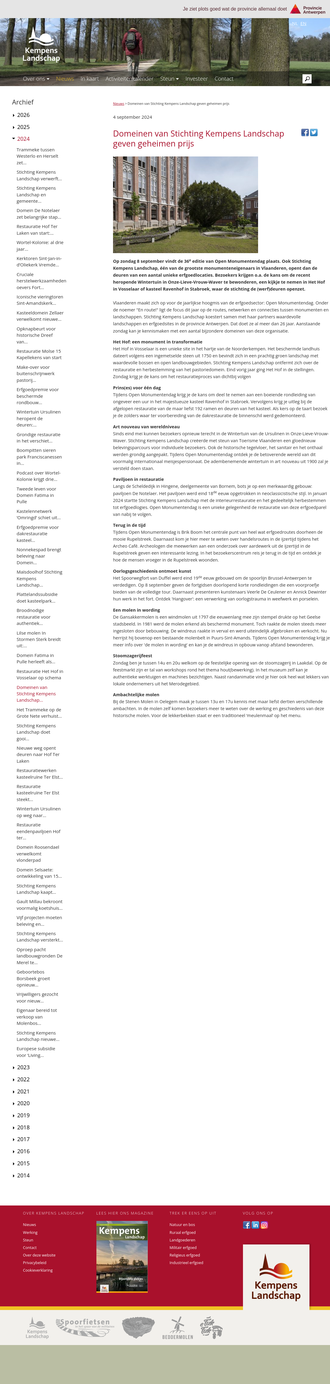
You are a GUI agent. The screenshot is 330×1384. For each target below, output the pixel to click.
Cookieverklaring (38, 1270)
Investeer (197, 78)
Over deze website (39, 1255)
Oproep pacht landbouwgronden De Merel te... (40, 955)
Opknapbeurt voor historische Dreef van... (36, 335)
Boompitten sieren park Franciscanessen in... (39, 456)
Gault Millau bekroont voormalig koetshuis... (40, 904)
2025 (23, 126)
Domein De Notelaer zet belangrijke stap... (39, 213)
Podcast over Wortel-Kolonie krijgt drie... (39, 476)
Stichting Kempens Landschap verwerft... (39, 175)
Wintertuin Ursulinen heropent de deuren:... (39, 418)
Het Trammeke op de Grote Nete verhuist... (39, 712)
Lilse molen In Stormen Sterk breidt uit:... (39, 639)
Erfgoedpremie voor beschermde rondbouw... (38, 395)
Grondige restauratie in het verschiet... (38, 437)
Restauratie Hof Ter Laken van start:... (37, 229)
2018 (23, 1127)
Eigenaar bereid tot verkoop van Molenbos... (37, 1016)
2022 (23, 1079)
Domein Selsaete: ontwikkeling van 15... (39, 873)
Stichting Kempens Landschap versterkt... (40, 936)
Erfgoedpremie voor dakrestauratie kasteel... (38, 533)
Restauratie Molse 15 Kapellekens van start (39, 354)
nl (295, 23)
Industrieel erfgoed (186, 1262)
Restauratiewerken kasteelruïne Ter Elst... (40, 773)
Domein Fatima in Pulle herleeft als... (36, 658)
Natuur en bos (182, 1224)
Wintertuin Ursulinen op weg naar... (39, 812)
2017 (23, 1139)
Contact (224, 78)
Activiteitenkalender (129, 78)
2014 (23, 1175)
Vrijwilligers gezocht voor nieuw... (37, 997)
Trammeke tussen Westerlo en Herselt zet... (37, 156)
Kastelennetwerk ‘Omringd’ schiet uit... (39, 514)
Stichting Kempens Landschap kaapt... (36, 889)
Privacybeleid (34, 1262)
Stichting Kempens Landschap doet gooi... (36, 732)
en (303, 23)
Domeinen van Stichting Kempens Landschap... (36, 693)
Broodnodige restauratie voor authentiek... (33, 616)
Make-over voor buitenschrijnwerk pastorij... (36, 373)
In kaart (90, 78)
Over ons (36, 78)
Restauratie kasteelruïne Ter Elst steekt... (38, 792)
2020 (23, 1103)
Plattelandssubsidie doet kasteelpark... (37, 597)
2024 (23, 138)
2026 (23, 114)
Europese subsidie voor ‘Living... (36, 1051)
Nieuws (65, 78)
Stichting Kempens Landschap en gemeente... (36, 194)
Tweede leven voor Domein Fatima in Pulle (36, 495)
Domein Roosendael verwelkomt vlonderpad (38, 853)
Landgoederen (182, 1240)
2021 (23, 1091)
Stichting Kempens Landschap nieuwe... (38, 1036)
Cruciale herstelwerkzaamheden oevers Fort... (41, 280)
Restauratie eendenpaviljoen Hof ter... (38, 831)
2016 (23, 1151)
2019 (23, 1115)
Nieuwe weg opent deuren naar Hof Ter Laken (38, 754)
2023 (23, 1067)
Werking (30, 1232)
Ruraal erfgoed (183, 1232)
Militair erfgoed (183, 1247)
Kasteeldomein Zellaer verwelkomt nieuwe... (40, 316)
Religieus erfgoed (185, 1255)
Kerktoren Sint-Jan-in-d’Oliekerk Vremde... (39, 261)
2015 (23, 1163)
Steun (169, 78)
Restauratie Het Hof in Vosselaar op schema (40, 674)
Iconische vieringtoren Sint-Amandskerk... (40, 300)
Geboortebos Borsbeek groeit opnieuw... (33, 978)
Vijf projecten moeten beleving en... (39, 920)
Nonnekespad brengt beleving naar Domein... (39, 555)
